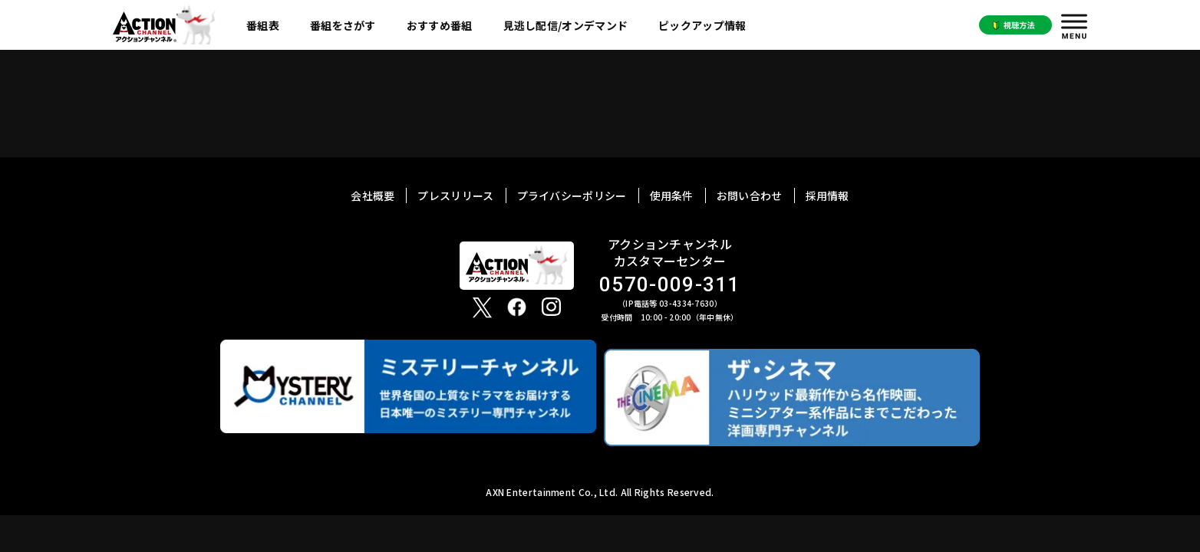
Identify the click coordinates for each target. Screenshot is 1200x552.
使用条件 (672, 195)
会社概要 (372, 195)
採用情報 (827, 195)
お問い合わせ (750, 195)
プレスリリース (455, 195)
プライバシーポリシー (572, 195)
